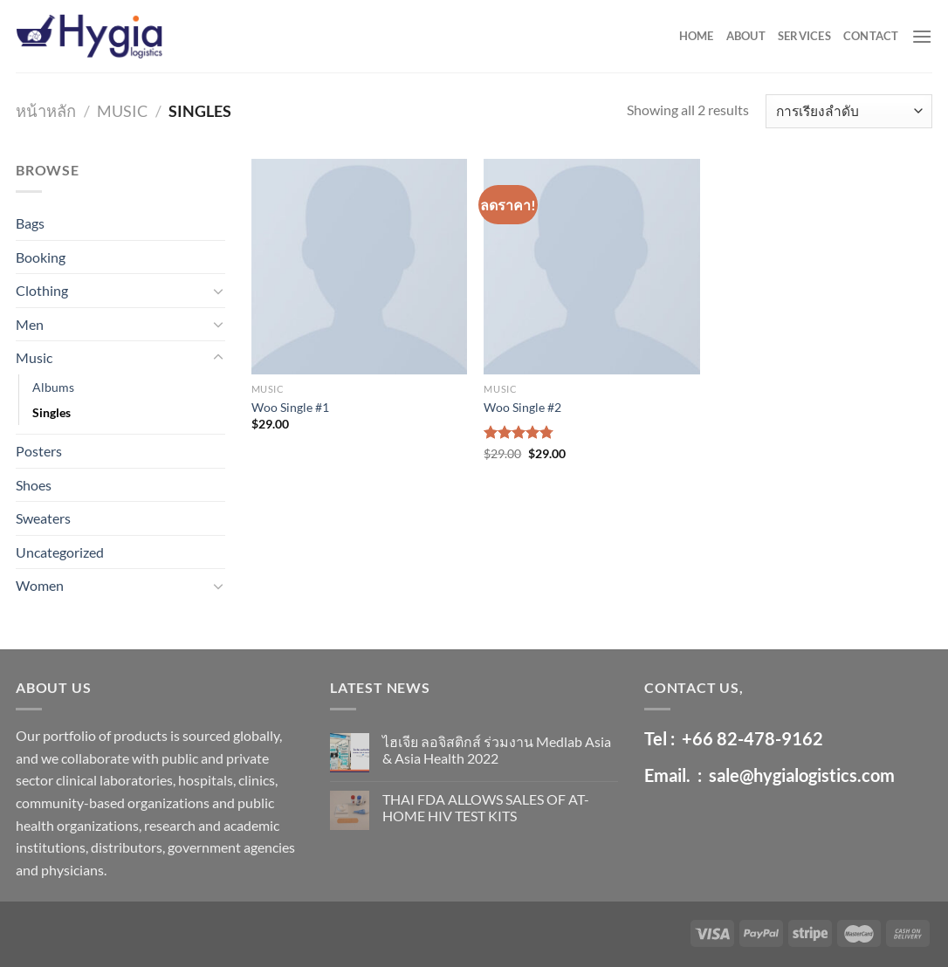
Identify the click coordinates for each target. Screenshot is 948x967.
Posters (39, 450)
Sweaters (43, 518)
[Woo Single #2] (591, 266)
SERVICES (804, 36)
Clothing (42, 290)
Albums (53, 387)
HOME (696, 36)
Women (40, 585)
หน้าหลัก (46, 110)
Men (30, 324)
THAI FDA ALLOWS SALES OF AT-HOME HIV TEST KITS (485, 807)
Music (122, 110)
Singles (51, 412)
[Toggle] (218, 290)
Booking (40, 257)
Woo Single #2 (522, 407)
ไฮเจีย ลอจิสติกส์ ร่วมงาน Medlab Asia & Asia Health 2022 (496, 749)
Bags (30, 223)
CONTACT (871, 36)
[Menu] (921, 36)
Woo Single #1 (290, 407)
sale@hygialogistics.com (802, 775)
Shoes (34, 485)
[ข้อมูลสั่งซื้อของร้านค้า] (849, 111)
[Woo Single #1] (359, 266)
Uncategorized (60, 552)
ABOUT (746, 36)
